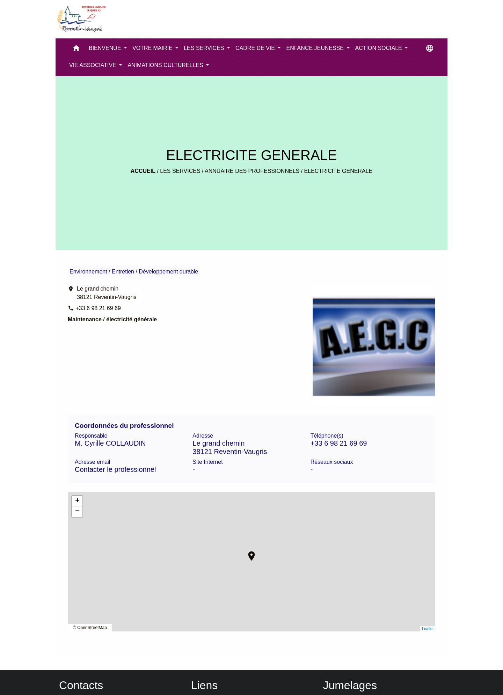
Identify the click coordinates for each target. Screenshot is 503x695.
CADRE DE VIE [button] (255, 48)
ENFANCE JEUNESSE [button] (315, 48)
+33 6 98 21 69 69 (98, 308)
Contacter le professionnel (115, 469)
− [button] (77, 511)
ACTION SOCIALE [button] (379, 48)
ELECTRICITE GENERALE (338, 171)
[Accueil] (81, 19)
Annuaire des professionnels (252, 171)
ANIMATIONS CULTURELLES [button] (166, 65)
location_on (248, 552)
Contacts (81, 685)
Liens (204, 685)
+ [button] (77, 501)
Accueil (143, 171)
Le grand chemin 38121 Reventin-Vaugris (106, 293)
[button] (76, 49)
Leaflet (427, 629)
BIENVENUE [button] (106, 48)
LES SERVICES (180, 171)
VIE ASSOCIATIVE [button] (93, 65)
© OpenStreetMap (90, 627)
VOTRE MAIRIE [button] (153, 48)
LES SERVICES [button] (205, 48)
